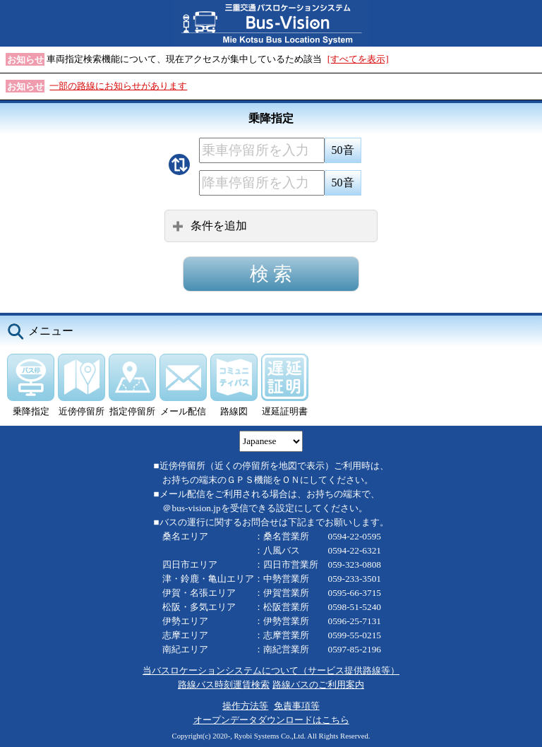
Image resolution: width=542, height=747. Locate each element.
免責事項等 (297, 705)
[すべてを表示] (358, 59)
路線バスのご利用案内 (318, 684)
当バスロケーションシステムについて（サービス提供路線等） (271, 670)
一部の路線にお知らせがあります (118, 85)
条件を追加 (209, 226)
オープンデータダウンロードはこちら (271, 720)
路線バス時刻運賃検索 (224, 684)
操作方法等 (245, 705)
